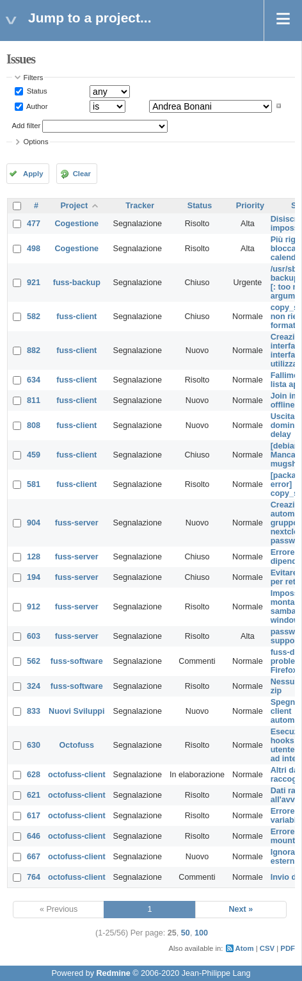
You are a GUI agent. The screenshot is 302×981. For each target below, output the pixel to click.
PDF (287, 948)
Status (36, 91)
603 (33, 636)
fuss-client (76, 316)
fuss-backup (76, 282)
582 (33, 316)
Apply (33, 173)
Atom (244, 948)
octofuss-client (77, 774)
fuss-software (77, 661)
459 (33, 454)
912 (33, 606)
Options (36, 141)
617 (33, 815)
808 (33, 425)
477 (33, 223)
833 (33, 711)
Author (36, 106)
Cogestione (77, 223)
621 (33, 795)
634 (33, 379)
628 (33, 774)
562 (33, 661)
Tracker (139, 205)
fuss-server (77, 522)
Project (74, 205)
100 (201, 932)
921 (33, 282)
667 (33, 856)
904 (33, 522)
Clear (82, 173)
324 (33, 686)
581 (33, 484)
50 (185, 932)
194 (33, 577)
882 (33, 350)
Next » (240, 909)
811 (33, 400)
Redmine (113, 973)
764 (33, 877)
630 (33, 745)
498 (33, 248)
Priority (250, 205)
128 (33, 556)
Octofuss (77, 745)
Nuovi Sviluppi (76, 711)
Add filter (26, 125)
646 (33, 836)
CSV (267, 948)
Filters (34, 77)
